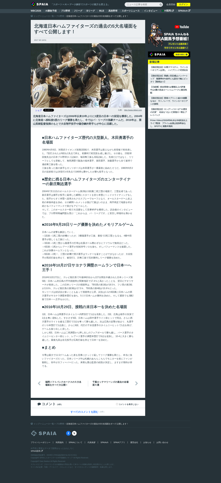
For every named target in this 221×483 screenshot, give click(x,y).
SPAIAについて (75, 442)
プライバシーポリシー (40, 442)
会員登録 (170, 4)
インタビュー (150, 11)
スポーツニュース (131, 11)
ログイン (183, 4)
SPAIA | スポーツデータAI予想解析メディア (56, 458)
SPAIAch (184, 11)
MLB (101, 11)
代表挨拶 (91, 442)
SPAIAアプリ (119, 442)
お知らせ (147, 442)
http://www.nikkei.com (133, 110)
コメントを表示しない (128, 404)
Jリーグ (78, 11)
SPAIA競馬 (37, 451)
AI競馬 (168, 10)
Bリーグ (91, 11)
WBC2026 (36, 11)
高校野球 (112, 11)
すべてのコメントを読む (84, 412)
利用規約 (60, 442)
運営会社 (134, 442)
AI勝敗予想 (51, 11)
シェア (38, 110)
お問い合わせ (162, 442)
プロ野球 (65, 11)
